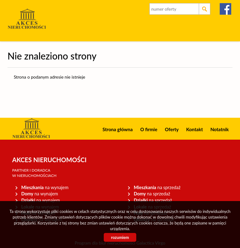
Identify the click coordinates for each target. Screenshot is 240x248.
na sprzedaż (157, 187)
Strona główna (117, 129)
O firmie (149, 129)
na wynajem (44, 187)
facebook (226, 9)
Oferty (171, 129)
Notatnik (219, 129)
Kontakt (194, 129)
